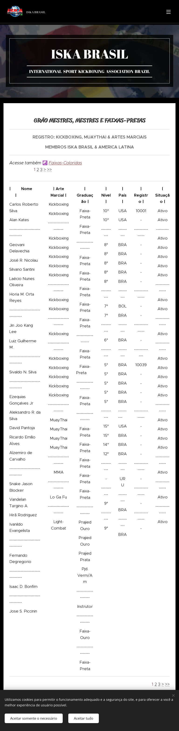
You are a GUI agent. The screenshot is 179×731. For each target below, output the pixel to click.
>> (49, 169)
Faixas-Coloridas (65, 162)
